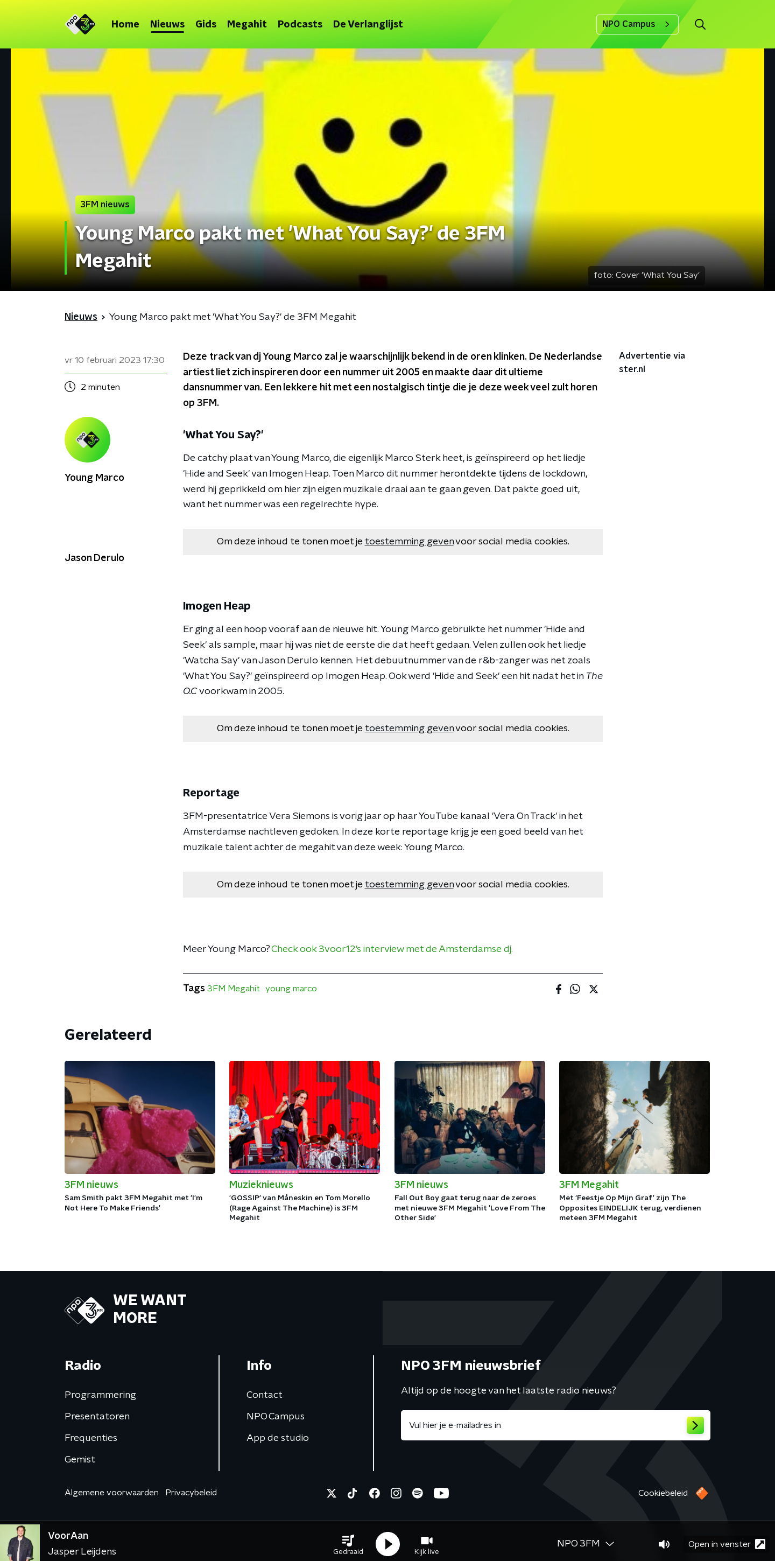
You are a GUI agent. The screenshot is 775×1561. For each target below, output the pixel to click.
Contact (264, 1395)
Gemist (80, 1460)
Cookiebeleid (663, 1493)
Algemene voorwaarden (112, 1492)
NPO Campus (637, 24)
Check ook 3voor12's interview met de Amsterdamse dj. (392, 949)
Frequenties (91, 1438)
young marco (291, 988)
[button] (348, 1538)
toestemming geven (409, 542)
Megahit (247, 25)
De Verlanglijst (368, 25)
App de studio (277, 1438)
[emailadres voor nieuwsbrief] (555, 1425)
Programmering (100, 1395)
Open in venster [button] (726, 1538)
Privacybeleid (191, 1492)
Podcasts (300, 25)
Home (125, 25)
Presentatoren (97, 1417)
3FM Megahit (233, 988)
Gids (205, 25)
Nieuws (167, 25)
